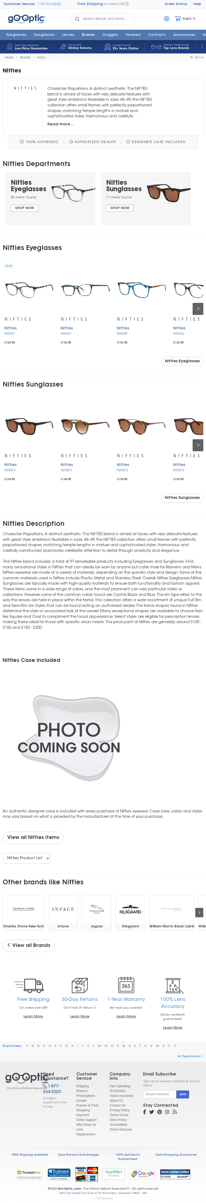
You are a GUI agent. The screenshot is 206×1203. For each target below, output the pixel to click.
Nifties (41, 57)
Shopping (83, 1110)
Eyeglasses (16, 35)
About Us (116, 1100)
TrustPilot (113, 1174)
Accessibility (118, 1125)
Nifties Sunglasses (182, 498)
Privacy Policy (120, 1110)
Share (196, 57)
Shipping (82, 1086)
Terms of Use (119, 1115)
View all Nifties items (33, 837)
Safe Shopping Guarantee (176, 1155)
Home (9, 57)
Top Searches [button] (103, 1198)
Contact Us (117, 1105)
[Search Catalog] (77, 19)
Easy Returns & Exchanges (78, 1155)
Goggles (110, 35)
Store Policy (118, 1120)
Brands (88, 35)
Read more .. (60, 124)
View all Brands (28, 945)
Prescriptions (85, 1096)
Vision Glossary (121, 1129)
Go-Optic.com (69, 1188)
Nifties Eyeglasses (182, 361)
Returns (82, 1091)
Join (182, 1094)
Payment (82, 1115)
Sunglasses (44, 35)
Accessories (184, 35)
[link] (59, 1174)
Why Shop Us (86, 1125)
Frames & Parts (87, 1105)
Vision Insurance (121, 1096)
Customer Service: (19, 4)
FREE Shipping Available (30, 1155)
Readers (133, 35)
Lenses (68, 35)
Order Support (86, 1120)
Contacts (157, 35)
